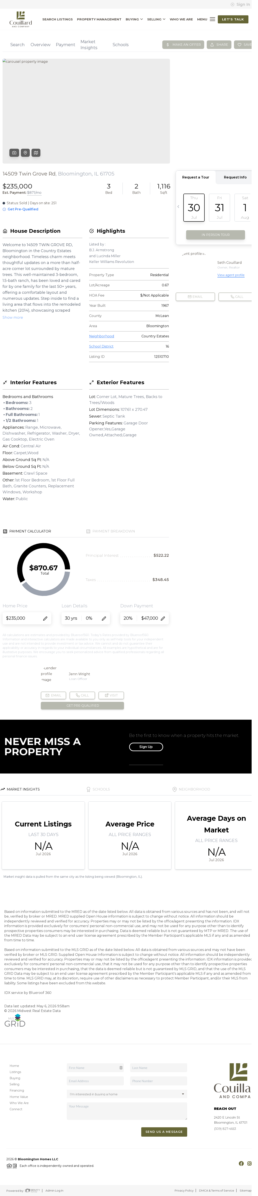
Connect (16, 1109)
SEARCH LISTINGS (57, 19)
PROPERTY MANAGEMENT (99, 19)
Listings (15, 1072)
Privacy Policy (184, 1190)
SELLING (156, 19)
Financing (17, 1090)
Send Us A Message (164, 1132)
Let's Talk (233, 19)
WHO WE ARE (181, 19)
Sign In (240, 4)
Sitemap (246, 1190)
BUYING (134, 19)
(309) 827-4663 (225, 1129)
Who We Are (19, 1103)
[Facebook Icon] (239, 1163)
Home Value (19, 1097)
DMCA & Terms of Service (216, 1190)
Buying (15, 1078)
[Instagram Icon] (247, 1163)
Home (14, 1066)
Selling (14, 1084)
